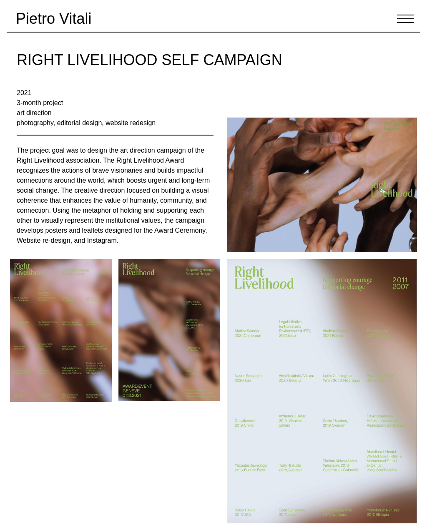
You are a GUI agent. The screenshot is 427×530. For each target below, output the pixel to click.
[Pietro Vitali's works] (51, 19)
